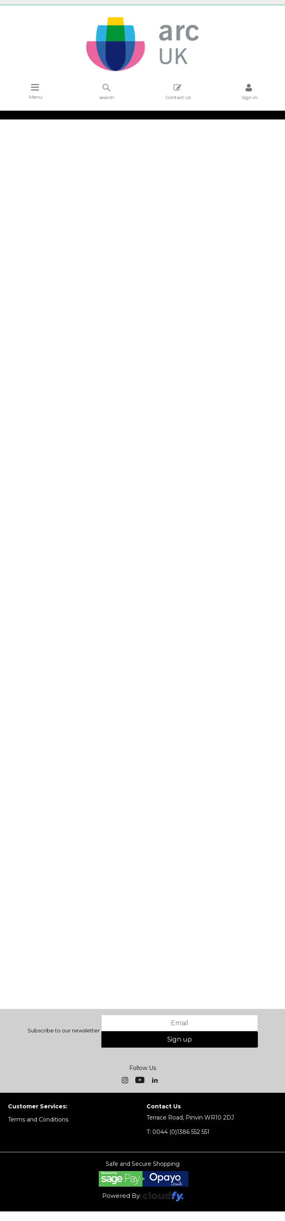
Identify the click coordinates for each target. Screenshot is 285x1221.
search (106, 92)
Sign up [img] (179, 1039)
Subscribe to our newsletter (64, 1030)
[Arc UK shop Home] (142, 71)
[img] (126, 1079)
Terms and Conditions (38, 1119)
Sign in (249, 92)
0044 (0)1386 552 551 (178, 1131)
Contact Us (178, 92)
